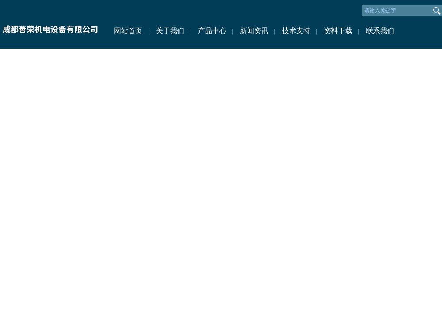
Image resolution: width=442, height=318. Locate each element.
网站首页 (128, 30)
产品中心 (212, 30)
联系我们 (380, 30)
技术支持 (296, 30)
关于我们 (170, 30)
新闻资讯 (254, 30)
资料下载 (338, 30)
